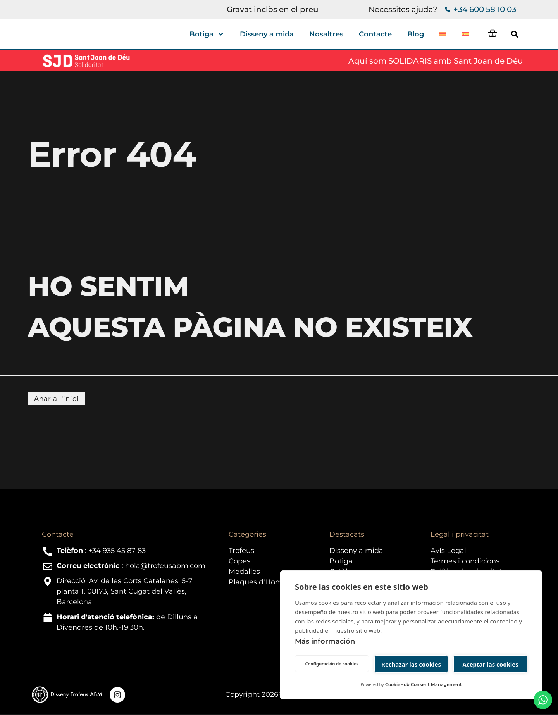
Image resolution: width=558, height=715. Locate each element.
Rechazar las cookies (411, 664)
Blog (415, 34)
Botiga (206, 34)
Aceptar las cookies (490, 664)
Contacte (375, 34)
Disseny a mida (267, 34)
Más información (325, 641)
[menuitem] (443, 34)
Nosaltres (326, 34)
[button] (524, 34)
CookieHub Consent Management (423, 684)
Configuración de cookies (331, 664)
